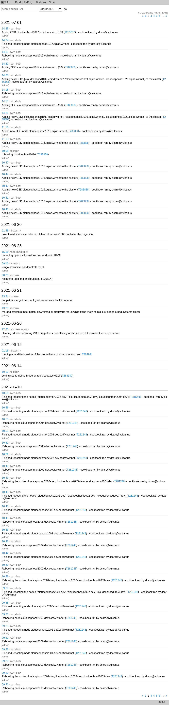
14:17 (5, 101)
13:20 (5, 308)
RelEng (28, 2)
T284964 (87, 354)
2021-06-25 (11, 245)
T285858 (70, 32)
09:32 (5, 637)
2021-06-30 (11, 224)
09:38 (5, 602)
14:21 (5, 52)
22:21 (5, 329)
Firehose (40, 2)
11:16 (5, 127)
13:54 (5, 296)
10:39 (5, 564)
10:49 (5, 466)
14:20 (5, 63)
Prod (18, 2)
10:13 (5, 371)
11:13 (5, 139)
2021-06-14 (11, 366)
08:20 (5, 275)
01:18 (5, 350)
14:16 (5, 113)
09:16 (5, 263)
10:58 (5, 150)
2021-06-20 (11, 323)
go (65, 9)
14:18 (5, 89)
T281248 (135, 396)
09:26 (5, 684)
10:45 (5, 518)
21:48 (5, 230)
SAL (6, 2)
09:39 (5, 588)
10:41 (5, 197)
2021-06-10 (11, 387)
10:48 (5, 492)
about (161, 701)
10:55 (5, 419)
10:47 (5, 162)
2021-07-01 (11, 22)
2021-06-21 (11, 290)
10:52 (5, 442)
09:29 (5, 661)
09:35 (5, 614)
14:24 (5, 40)
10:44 (5, 174)
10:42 (5, 186)
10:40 (5, 209)
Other (52, 2)
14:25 (5, 28)
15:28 (5, 251)
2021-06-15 (11, 344)
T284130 (67, 375)
